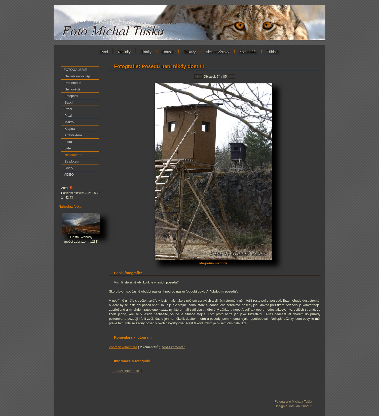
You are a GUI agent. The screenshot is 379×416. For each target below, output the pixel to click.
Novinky (125, 52)
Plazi (68, 115)
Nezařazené (73, 155)
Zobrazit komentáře (123, 347)
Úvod (104, 52)
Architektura (73, 135)
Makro (69, 122)
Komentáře (247, 52)
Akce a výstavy (217, 52)
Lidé (67, 148)
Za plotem (71, 161)
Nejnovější (72, 89)
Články (146, 52)
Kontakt (167, 52)
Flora (68, 142)
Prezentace (72, 83)
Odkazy (190, 52)
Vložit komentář (173, 347)
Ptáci (68, 109)
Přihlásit (273, 52)
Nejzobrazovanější (78, 76)
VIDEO (69, 174)
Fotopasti (71, 96)
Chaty (68, 168)
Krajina (69, 129)
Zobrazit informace (125, 371)
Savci (68, 102)
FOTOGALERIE (75, 70)
